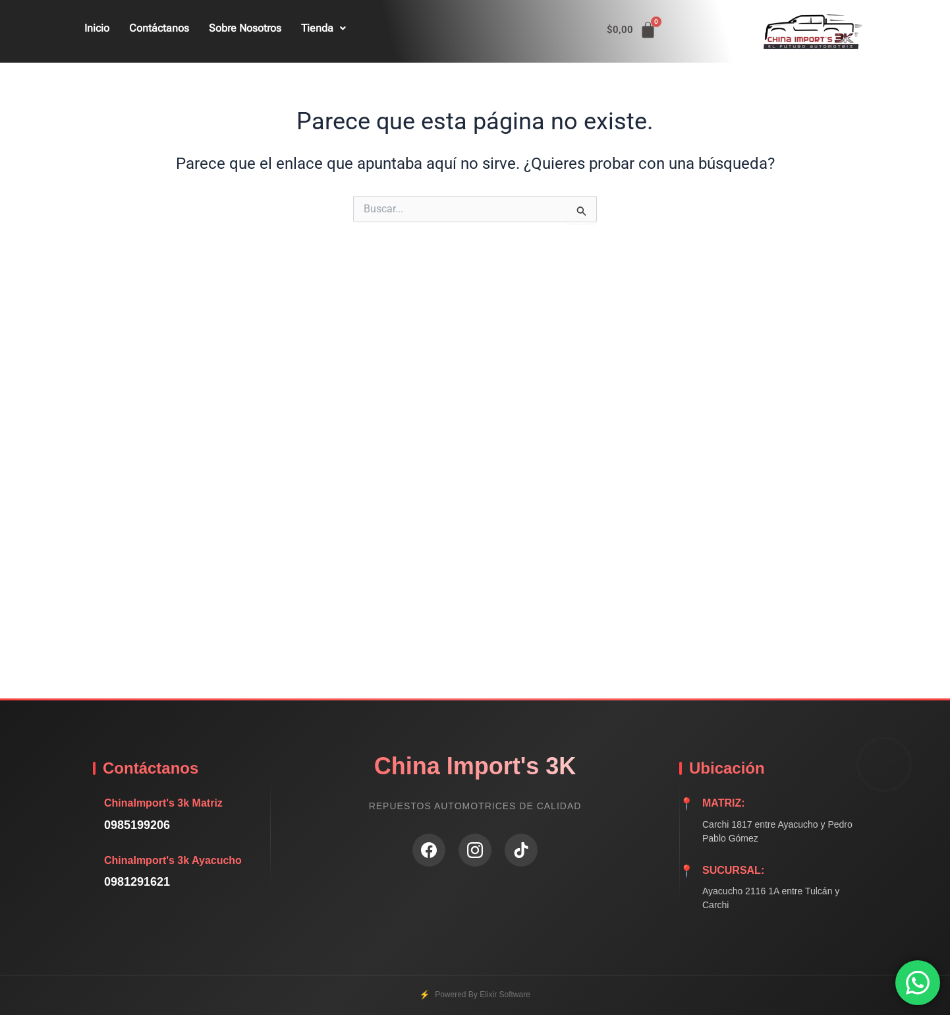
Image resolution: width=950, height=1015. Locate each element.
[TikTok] (521, 850)
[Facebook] (428, 850)
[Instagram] (475, 850)
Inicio (96, 28)
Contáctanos (159, 28)
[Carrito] (632, 30)
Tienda (323, 28)
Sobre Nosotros (245, 28)
